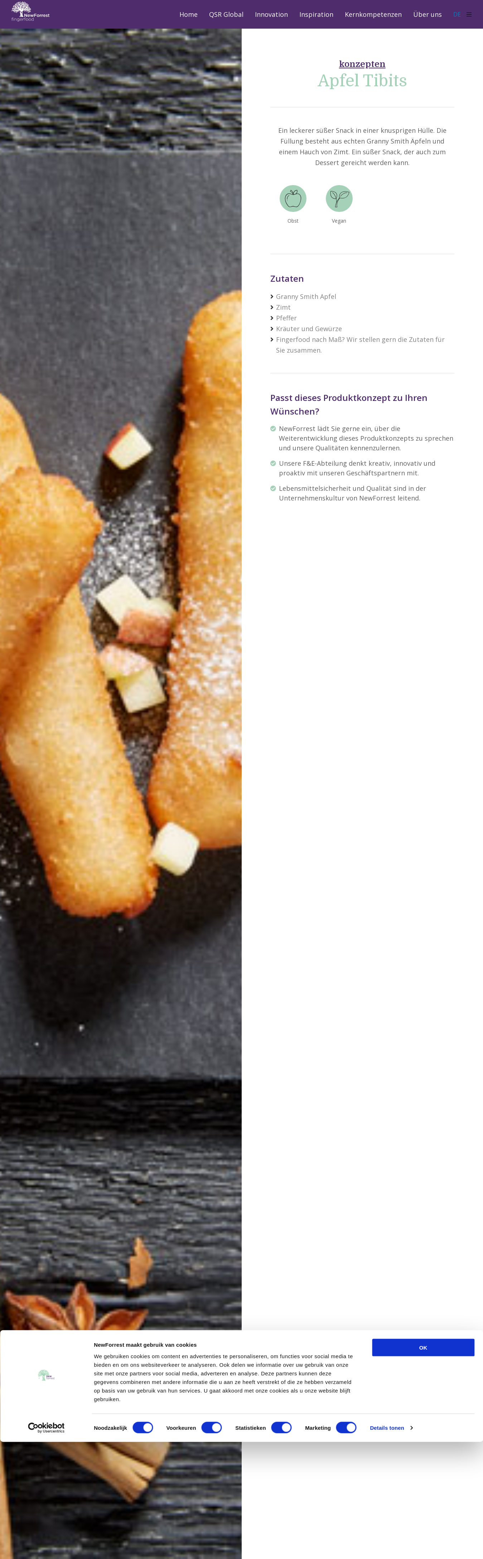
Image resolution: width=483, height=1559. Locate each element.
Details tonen (387, 1545)
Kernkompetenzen (373, 14)
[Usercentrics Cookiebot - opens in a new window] (46, 1545)
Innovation (271, 14)
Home (188, 14)
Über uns (427, 14)
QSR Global (226, 14)
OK (423, 1464)
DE (460, 14)
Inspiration (316, 14)
